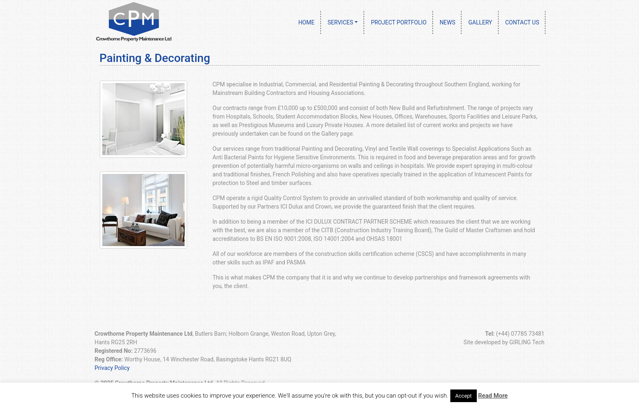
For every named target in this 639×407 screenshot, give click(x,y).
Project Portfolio (399, 22)
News (448, 22)
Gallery (480, 22)
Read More (493, 395)
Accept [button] (463, 396)
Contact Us (522, 22)
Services (340, 22)
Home (306, 22)
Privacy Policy (112, 368)
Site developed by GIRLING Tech (503, 342)
